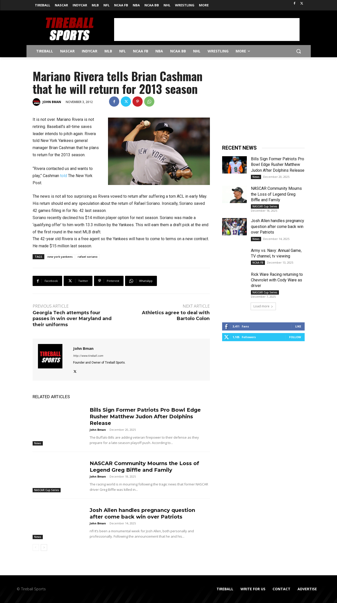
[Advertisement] (207, 29)
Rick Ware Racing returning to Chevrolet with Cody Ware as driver (277, 280)
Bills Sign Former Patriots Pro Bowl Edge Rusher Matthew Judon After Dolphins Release (145, 416)
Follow (295, 337)
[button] (298, 51)
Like (298, 326)
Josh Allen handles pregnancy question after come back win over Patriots (277, 226)
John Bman (52, 102)
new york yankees (60, 257)
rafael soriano (88, 257)
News (37, 443)
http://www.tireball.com (88, 355)
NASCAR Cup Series (46, 490)
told (63, 175)
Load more (263, 306)
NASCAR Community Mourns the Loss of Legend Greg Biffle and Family (276, 194)
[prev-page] (36, 547)
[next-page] (44, 547)
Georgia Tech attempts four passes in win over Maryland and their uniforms (72, 318)
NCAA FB (257, 262)
